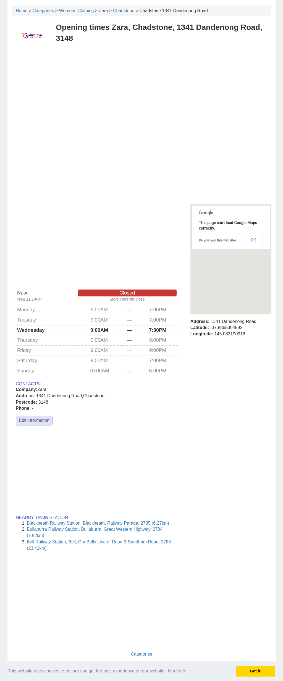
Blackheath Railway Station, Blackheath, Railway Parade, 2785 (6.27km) (98, 523)
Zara (103, 10)
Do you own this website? (218, 240)
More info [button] (177, 671)
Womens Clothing (76, 10)
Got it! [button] (255, 671)
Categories (43, 10)
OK (253, 240)
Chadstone (123, 10)
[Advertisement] (141, 88)
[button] (230, 254)
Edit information (34, 420)
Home (22, 10)
